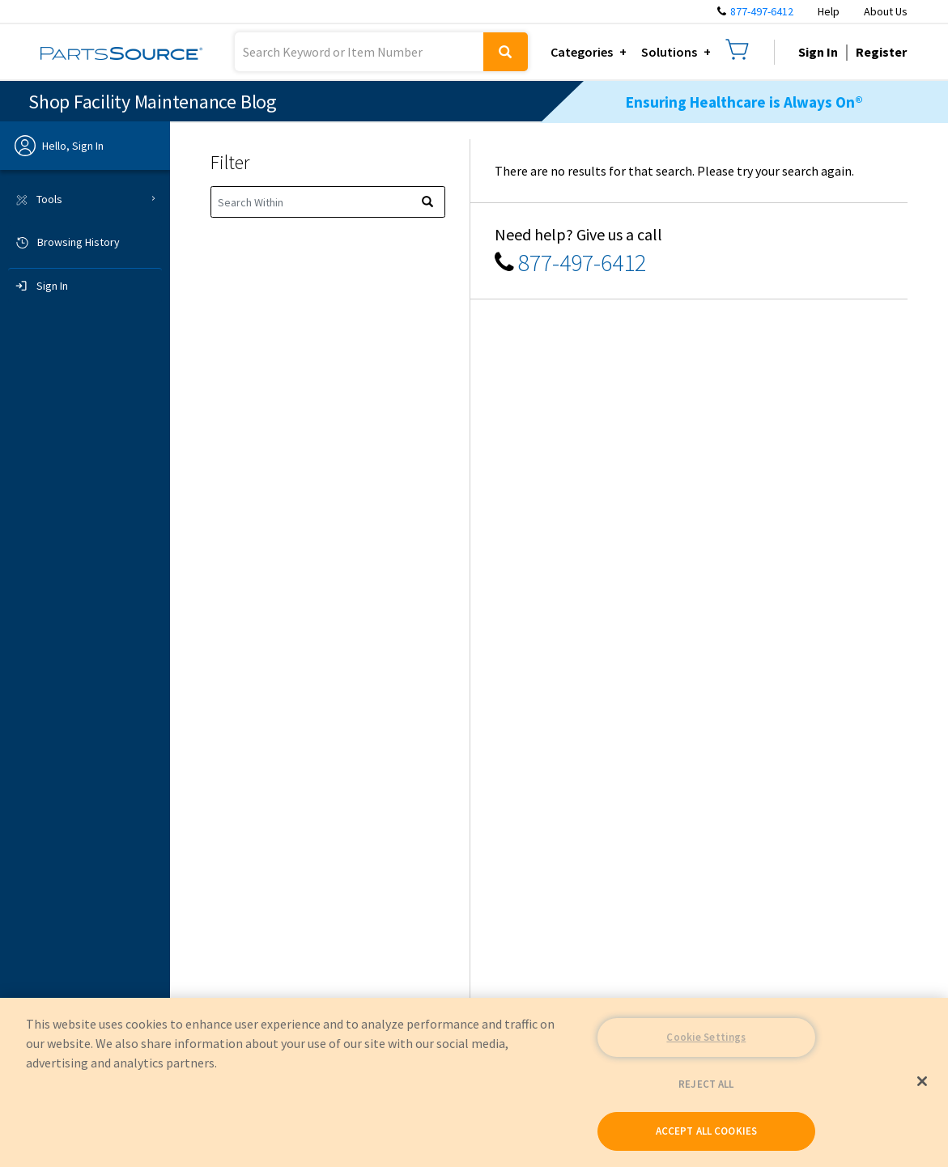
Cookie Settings (706, 1037)
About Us (886, 11)
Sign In (818, 52)
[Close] (922, 1081)
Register (881, 52)
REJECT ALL (705, 1084)
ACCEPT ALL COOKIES (706, 1131)
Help (829, 11)
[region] (474, 1082)
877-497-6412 (761, 11)
